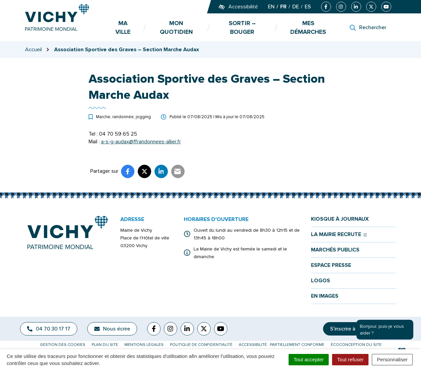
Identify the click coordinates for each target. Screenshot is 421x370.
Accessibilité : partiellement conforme (281, 344)
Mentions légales (144, 344)
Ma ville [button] (122, 27)
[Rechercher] (368, 27)
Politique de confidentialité (201, 344)
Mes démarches (308, 27)
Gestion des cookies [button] (62, 344)
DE (295, 6)
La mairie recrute (339, 234)
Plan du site (105, 344)
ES (308, 6)
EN (271, 6)
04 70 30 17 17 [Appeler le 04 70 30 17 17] (48, 328)
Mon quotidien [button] (176, 27)
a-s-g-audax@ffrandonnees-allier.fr (141, 141)
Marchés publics (335, 250)
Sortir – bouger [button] (242, 27)
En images (324, 296)
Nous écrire (112, 328)
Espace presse (331, 265)
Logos (320, 281)
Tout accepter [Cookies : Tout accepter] (309, 359)
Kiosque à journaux (340, 219)
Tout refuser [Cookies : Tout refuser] (350, 359)
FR (283, 6)
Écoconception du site (356, 344)
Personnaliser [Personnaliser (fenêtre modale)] (392, 359)
